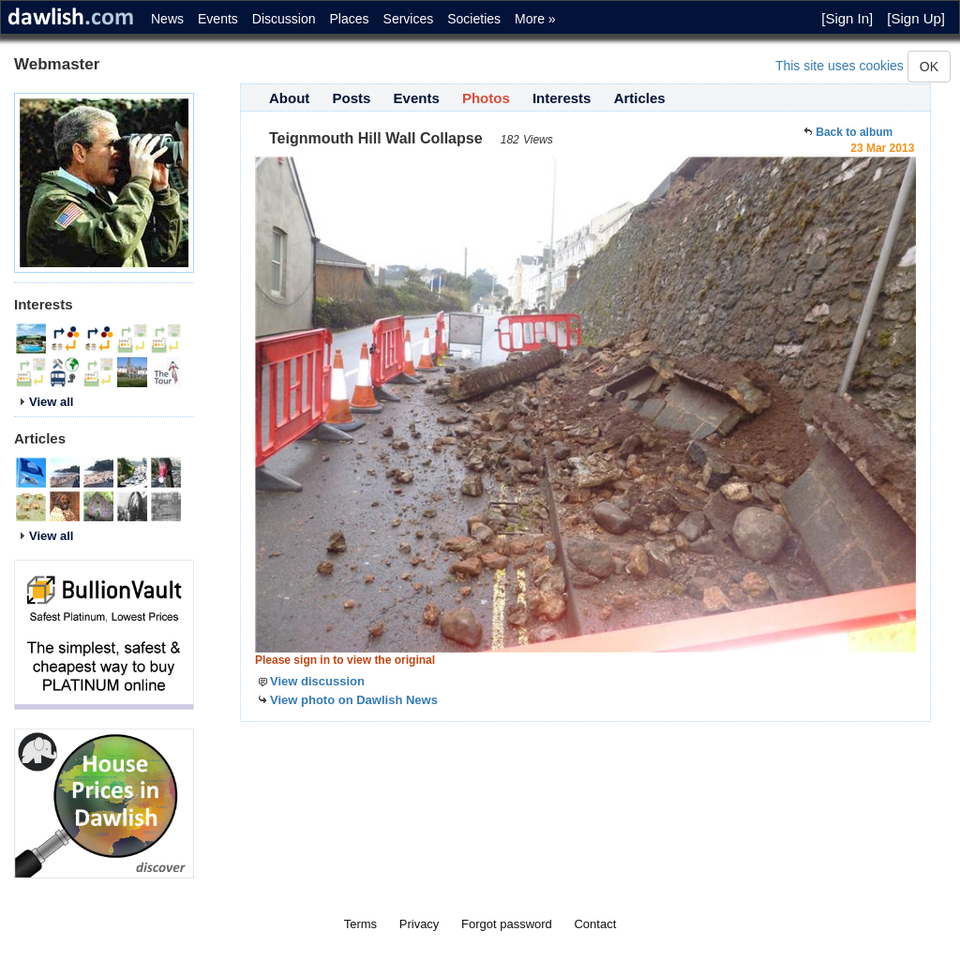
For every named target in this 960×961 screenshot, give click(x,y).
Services (408, 18)
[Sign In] (847, 18)
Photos (486, 98)
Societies (474, 18)
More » (535, 18)
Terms (360, 924)
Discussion (284, 18)
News (167, 18)
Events (218, 18)
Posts (352, 98)
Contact (595, 924)
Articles (640, 98)
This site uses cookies (839, 65)
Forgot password (506, 924)
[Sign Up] (916, 18)
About (289, 98)
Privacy (419, 924)
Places (349, 18)
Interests (562, 98)
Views (538, 139)
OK (929, 66)
